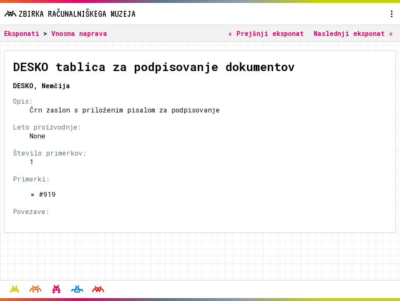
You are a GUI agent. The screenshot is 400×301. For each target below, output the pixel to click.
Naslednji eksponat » (353, 33)
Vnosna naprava (79, 33)
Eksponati (21, 33)
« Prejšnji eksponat (266, 33)
